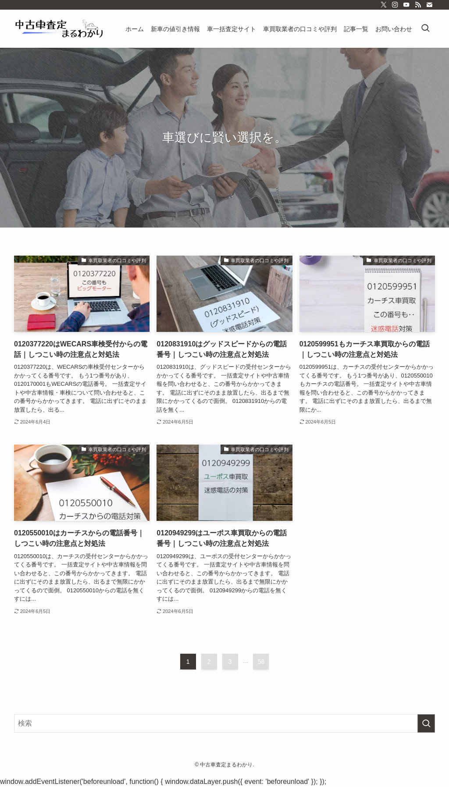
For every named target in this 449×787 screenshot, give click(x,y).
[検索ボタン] (425, 29)
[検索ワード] (224, 723)
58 (261, 661)
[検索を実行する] (426, 723)
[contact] (429, 5)
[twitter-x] (383, 5)
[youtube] (406, 5)
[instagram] (395, 5)
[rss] (418, 5)
